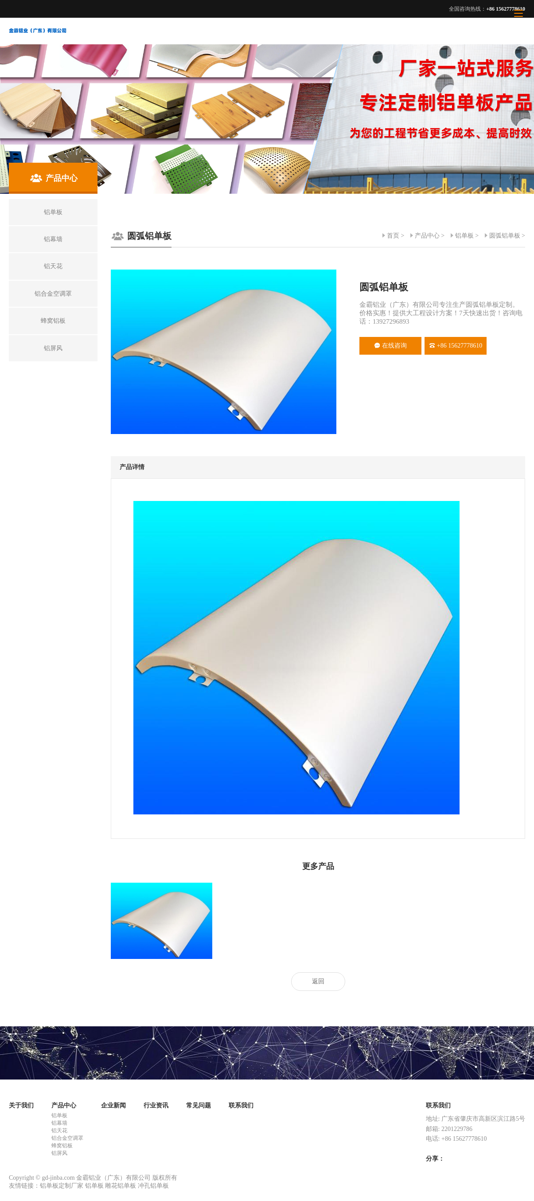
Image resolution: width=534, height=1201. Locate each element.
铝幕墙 (59, 1123)
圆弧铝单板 (504, 235)
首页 (393, 235)
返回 (318, 981)
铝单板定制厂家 (61, 1185)
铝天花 (59, 1130)
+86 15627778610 (455, 345)
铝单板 (464, 235)
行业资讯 (156, 1105)
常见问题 (198, 1105)
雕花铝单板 (120, 1185)
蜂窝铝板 (62, 1145)
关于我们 (21, 1105)
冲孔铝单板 (153, 1185)
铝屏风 (59, 1153)
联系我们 (241, 1105)
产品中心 (427, 235)
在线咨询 (390, 345)
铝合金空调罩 (67, 1138)
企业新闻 (113, 1105)
